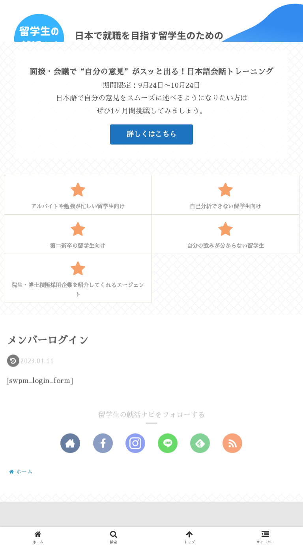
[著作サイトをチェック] (70, 444)
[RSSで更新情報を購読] (232, 444)
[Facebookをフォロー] (103, 444)
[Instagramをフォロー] (135, 444)
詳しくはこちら (151, 134)
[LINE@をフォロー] (168, 444)
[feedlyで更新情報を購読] (200, 444)
